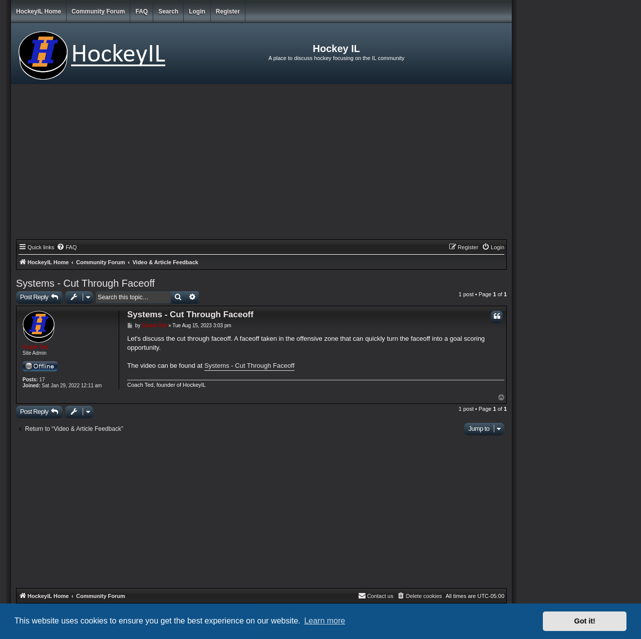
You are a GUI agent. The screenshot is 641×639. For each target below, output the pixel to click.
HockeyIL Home (38, 11)
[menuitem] (67, 247)
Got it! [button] (584, 621)
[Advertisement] (261, 164)
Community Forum (98, 11)
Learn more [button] (324, 620)
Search (168, 11)
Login (197, 11)
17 (42, 379)
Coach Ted (35, 347)
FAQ (141, 11)
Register (228, 11)
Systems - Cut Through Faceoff (85, 283)
